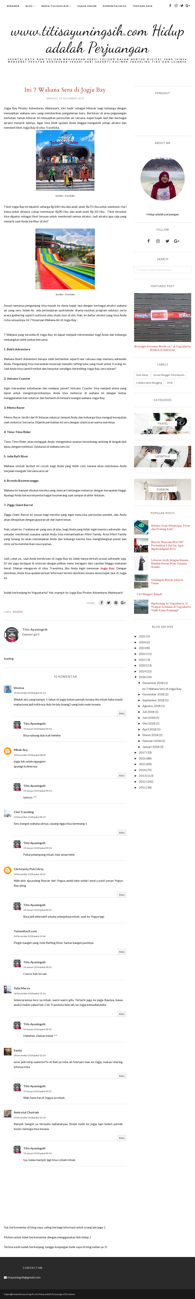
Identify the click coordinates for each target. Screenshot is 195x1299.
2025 (142, 636)
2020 (142, 665)
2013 (142, 775)
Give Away (142, 375)
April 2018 (149, 729)
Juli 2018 (148, 711)
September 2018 (153, 700)
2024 (142, 642)
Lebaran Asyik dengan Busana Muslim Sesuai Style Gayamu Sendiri (169, 563)
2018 (169, 382)
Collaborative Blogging (149, 382)
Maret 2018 (150, 735)
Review (18, 611)
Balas (122, 713)
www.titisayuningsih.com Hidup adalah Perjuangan (97, 38)
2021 (142, 659)
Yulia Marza (22, 988)
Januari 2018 (150, 746)
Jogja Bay (107, 568)
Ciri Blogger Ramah (149, 594)
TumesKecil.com (25, 931)
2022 (142, 653)
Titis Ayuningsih (34, 723)
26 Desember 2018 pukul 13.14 (30, 993)
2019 (142, 671)
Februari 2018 (151, 741)
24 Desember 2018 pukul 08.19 (30, 817)
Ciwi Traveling (24, 812)
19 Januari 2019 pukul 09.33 (37, 910)
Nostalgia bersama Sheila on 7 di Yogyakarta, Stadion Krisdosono (162, 348)
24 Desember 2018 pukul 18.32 (30, 874)
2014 (142, 770)
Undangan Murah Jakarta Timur (167, 581)
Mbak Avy (21, 749)
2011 (142, 787)
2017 (142, 752)
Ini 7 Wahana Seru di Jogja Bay (161, 688)
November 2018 (153, 694)
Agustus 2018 (151, 706)
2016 (142, 758)
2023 (142, 648)
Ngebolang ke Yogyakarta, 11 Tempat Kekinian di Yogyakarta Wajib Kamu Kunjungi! (171, 607)
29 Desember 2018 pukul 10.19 (30, 1117)
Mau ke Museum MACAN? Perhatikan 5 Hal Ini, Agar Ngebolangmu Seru (167, 545)
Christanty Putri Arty (29, 869)
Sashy (18, 1050)
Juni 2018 (148, 717)
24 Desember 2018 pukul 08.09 (30, 755)
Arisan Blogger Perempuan (169, 375)
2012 (142, 781)
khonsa (19, 688)
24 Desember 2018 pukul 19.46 (30, 936)
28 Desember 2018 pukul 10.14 (30, 1055)
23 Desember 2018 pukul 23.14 (30, 692)
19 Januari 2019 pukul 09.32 (37, 1029)
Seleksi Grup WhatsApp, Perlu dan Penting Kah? (170, 527)
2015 (142, 764)
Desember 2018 (153, 683)
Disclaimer (70, 1294)
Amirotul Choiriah (26, 1112)
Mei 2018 (148, 723)
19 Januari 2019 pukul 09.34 (37, 728)
